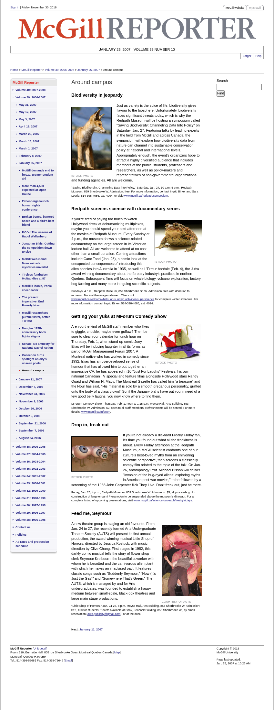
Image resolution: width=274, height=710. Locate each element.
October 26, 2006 (30, 408)
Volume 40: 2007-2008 (30, 90)
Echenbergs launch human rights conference (35, 205)
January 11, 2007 (30, 379)
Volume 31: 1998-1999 (30, 498)
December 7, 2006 (31, 386)
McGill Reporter (31, 69)
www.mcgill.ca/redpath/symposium (146, 195)
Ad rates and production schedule (32, 544)
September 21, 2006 (32, 423)
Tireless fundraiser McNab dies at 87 (35, 276)
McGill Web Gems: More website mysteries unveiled (35, 263)
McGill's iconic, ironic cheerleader (37, 288)
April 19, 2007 (28, 126)
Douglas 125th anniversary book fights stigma (34, 332)
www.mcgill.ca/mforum (95, 411)
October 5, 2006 (29, 416)
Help (258, 56)
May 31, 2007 (27, 104)
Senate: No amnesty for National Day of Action (38, 346)
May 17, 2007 (27, 112)
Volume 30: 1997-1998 (30, 505)
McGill (255, 7)
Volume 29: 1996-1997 (30, 512)
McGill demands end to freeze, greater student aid (38, 174)
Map (117, 652)
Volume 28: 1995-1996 (30, 519)
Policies (20, 534)
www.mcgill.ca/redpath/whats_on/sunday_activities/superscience (112, 299)
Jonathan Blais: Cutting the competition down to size (38, 247)
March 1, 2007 (28, 148)
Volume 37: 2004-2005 (30, 454)
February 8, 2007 (30, 156)
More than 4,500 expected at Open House (34, 190)
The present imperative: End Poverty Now (33, 301)
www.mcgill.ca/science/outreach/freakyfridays (163, 500)
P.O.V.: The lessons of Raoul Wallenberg (37, 234)
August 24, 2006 (30, 438)
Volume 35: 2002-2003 (30, 468)
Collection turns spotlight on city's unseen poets (34, 359)
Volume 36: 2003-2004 (30, 461)
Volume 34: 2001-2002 (30, 476)
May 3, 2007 (27, 119)
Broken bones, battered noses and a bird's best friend (38, 220)
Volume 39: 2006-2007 (59, 69)
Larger (247, 56)
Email (68, 660)
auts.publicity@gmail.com (103, 614)
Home (14, 69)
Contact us (23, 527)
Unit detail (40, 648)
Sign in (14, 7)
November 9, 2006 (31, 401)
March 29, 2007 (29, 134)
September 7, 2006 (31, 430)
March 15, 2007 (29, 141)
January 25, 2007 (88, 69)
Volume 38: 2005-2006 (30, 446)
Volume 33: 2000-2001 (30, 483)
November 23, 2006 (32, 394)
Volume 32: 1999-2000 (30, 490)
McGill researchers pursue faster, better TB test (36, 316)
